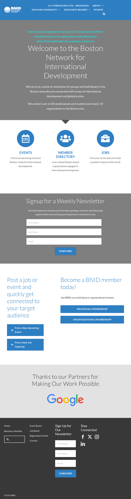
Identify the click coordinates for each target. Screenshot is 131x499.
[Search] (7, 439)
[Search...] (14, 439)
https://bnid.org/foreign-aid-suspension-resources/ (65, 41)
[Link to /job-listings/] (105, 138)
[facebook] (83, 437)
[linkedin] (83, 444)
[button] (104, 14)
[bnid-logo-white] (12, 7)
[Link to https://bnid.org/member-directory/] (65, 138)
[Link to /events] (25, 138)
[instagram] (97, 437)
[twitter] (90, 437)
